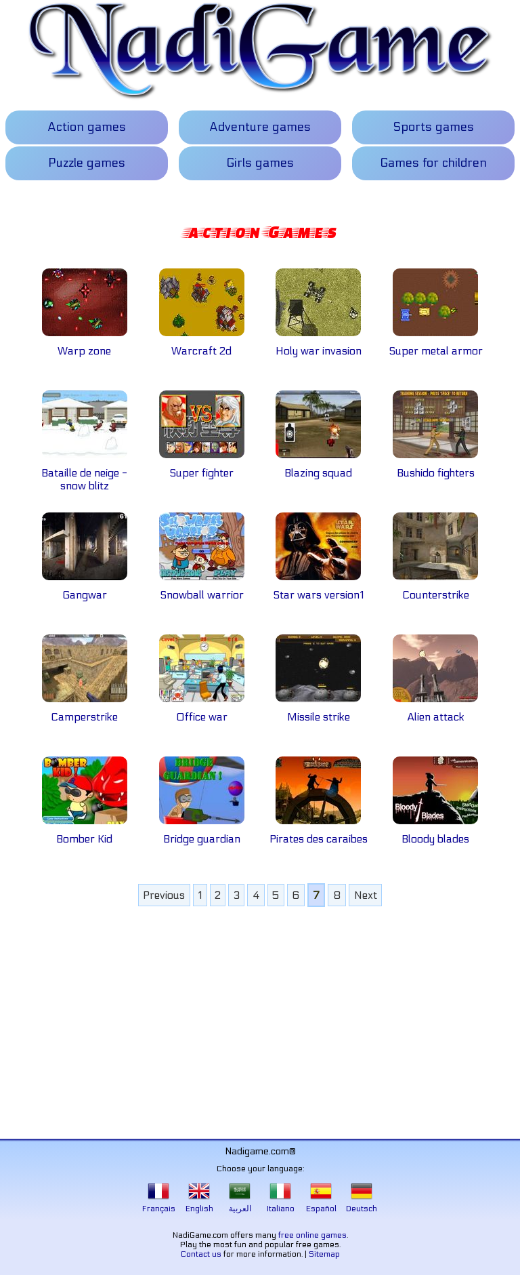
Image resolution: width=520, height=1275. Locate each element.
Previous (164, 895)
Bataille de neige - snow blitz (84, 472)
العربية (240, 1203)
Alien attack (435, 710)
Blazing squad (318, 466)
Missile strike (318, 710)
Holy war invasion (319, 344)
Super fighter (201, 466)
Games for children (433, 163)
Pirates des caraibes (318, 832)
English (199, 1203)
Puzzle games (86, 163)
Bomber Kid (84, 832)
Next (365, 895)
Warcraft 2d (201, 344)
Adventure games (260, 127)
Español (321, 1203)
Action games (86, 127)
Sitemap (324, 1254)
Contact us (201, 1254)
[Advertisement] (260, 1017)
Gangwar (84, 588)
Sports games (433, 127)
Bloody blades (435, 832)
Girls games (260, 163)
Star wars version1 (318, 588)
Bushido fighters (435, 466)
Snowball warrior (201, 588)
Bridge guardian (201, 832)
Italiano (281, 1203)
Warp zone (84, 344)
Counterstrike (435, 588)
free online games (312, 1235)
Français (158, 1203)
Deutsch (361, 1203)
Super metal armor (436, 344)
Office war (201, 710)
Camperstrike (84, 710)
